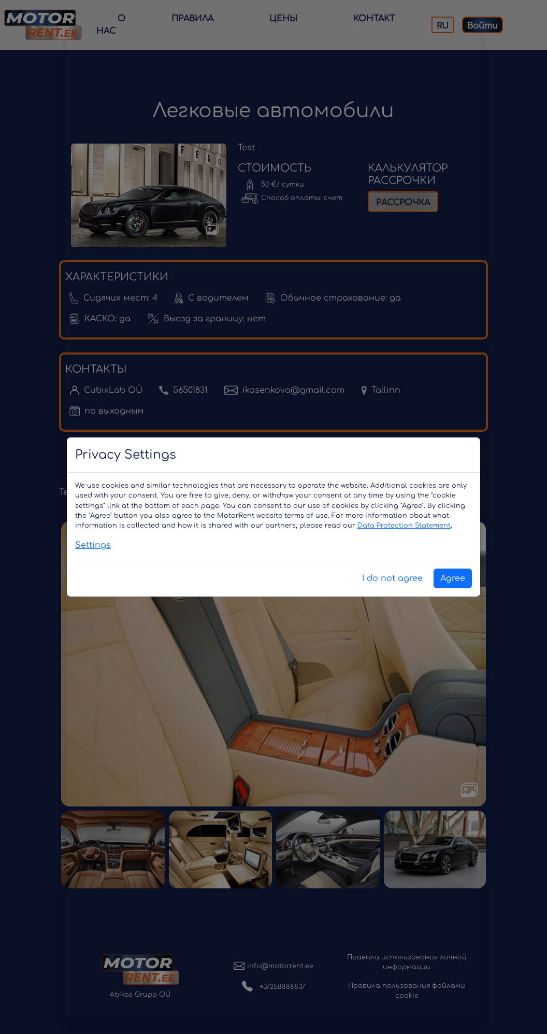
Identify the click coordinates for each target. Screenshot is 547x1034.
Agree (452, 578)
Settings (93, 545)
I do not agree (392, 578)
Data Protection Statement (404, 525)
